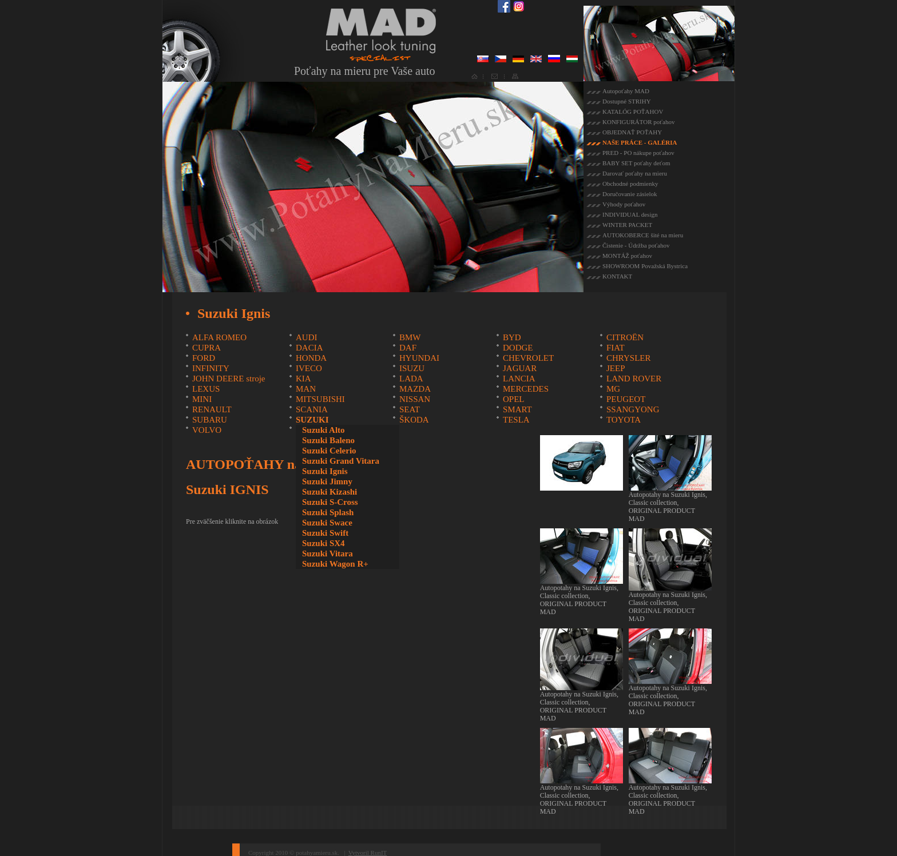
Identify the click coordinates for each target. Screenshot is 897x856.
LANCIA (519, 378)
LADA (411, 378)
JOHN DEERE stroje (228, 378)
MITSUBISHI (320, 399)
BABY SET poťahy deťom (636, 163)
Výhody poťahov (623, 204)
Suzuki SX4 (323, 543)
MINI (202, 399)
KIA (303, 378)
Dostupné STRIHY (626, 101)
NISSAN (414, 399)
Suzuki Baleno (328, 440)
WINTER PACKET (627, 224)
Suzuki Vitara (327, 553)
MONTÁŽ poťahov (627, 255)
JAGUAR (520, 368)
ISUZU (411, 368)
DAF (407, 347)
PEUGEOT (625, 399)
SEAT (409, 409)
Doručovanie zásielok (629, 193)
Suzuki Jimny (327, 481)
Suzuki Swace (327, 522)
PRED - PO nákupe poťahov (638, 152)
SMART (517, 409)
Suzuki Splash (328, 512)
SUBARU (209, 419)
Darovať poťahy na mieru (634, 173)
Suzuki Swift (325, 533)
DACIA (309, 347)
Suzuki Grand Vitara (340, 460)
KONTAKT (617, 276)
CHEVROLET (528, 358)
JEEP (615, 368)
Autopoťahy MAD (625, 90)
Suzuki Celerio (329, 450)
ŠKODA (414, 419)
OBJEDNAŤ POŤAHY (632, 132)
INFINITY (210, 368)
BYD (512, 337)
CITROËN (625, 337)
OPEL (514, 399)
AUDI (306, 337)
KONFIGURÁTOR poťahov (638, 121)
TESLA (516, 419)
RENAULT (212, 409)
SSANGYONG (633, 409)
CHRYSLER (628, 358)
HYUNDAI (419, 358)
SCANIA (312, 409)
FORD (203, 358)
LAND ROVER (633, 378)
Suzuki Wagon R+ (335, 563)
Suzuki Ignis (325, 471)
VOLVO (206, 430)
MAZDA (415, 388)
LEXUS (206, 388)
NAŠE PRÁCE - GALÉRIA (639, 142)
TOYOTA (623, 419)
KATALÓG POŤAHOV (632, 111)
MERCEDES (526, 388)
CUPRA (206, 347)
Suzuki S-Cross (330, 502)
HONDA (311, 358)
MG (613, 388)
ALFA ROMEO (219, 337)
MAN (306, 388)
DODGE (518, 347)
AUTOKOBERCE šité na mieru (642, 235)
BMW (410, 337)
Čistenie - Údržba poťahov (635, 245)
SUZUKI (312, 419)
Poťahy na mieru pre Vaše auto (364, 71)
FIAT (615, 347)
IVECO (309, 368)
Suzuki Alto (323, 430)
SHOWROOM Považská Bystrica (645, 265)
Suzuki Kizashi (329, 491)
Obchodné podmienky (630, 183)
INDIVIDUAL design (629, 214)
